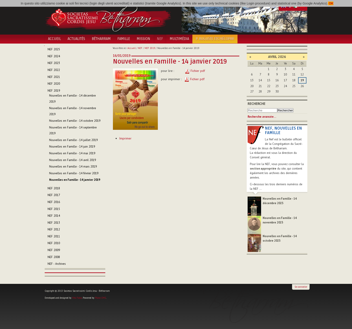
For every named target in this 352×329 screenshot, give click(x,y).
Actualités (76, 39)
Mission (143, 39)
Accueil (54, 39)
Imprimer (125, 138)
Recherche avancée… (262, 117)
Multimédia (179, 39)
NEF (160, 39)
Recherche (256, 103)
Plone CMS (100, 297)
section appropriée (263, 168)
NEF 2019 (150, 48)
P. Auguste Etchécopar (215, 39)
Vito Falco (77, 297)
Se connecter (301, 286)
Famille (123, 39)
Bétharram (101, 39)
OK (331, 3)
